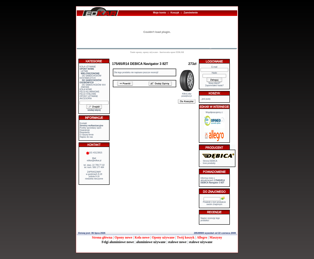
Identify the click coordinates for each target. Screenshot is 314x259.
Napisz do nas (86, 137)
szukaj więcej (93, 110)
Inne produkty (209, 163)
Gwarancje (85, 130)
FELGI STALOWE (88, 94)
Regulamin (85, 132)
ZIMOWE (85, 87)
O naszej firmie (87, 135)
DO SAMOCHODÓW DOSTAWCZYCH (90, 77)
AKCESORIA (86, 98)
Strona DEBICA (210, 161)
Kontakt (83, 123)
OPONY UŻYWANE (89, 96)
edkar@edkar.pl (94, 160)
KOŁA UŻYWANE (88, 67)
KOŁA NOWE (86, 89)
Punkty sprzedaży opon (90, 128)
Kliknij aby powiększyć (187, 94)
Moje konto (159, 12)
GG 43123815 (94, 153)
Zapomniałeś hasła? (214, 85)
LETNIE (84, 71)
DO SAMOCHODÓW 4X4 (93, 85)
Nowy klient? (214, 83)
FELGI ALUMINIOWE (89, 92)
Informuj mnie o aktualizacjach (213, 180)
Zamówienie (191, 12)
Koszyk (174, 12)
